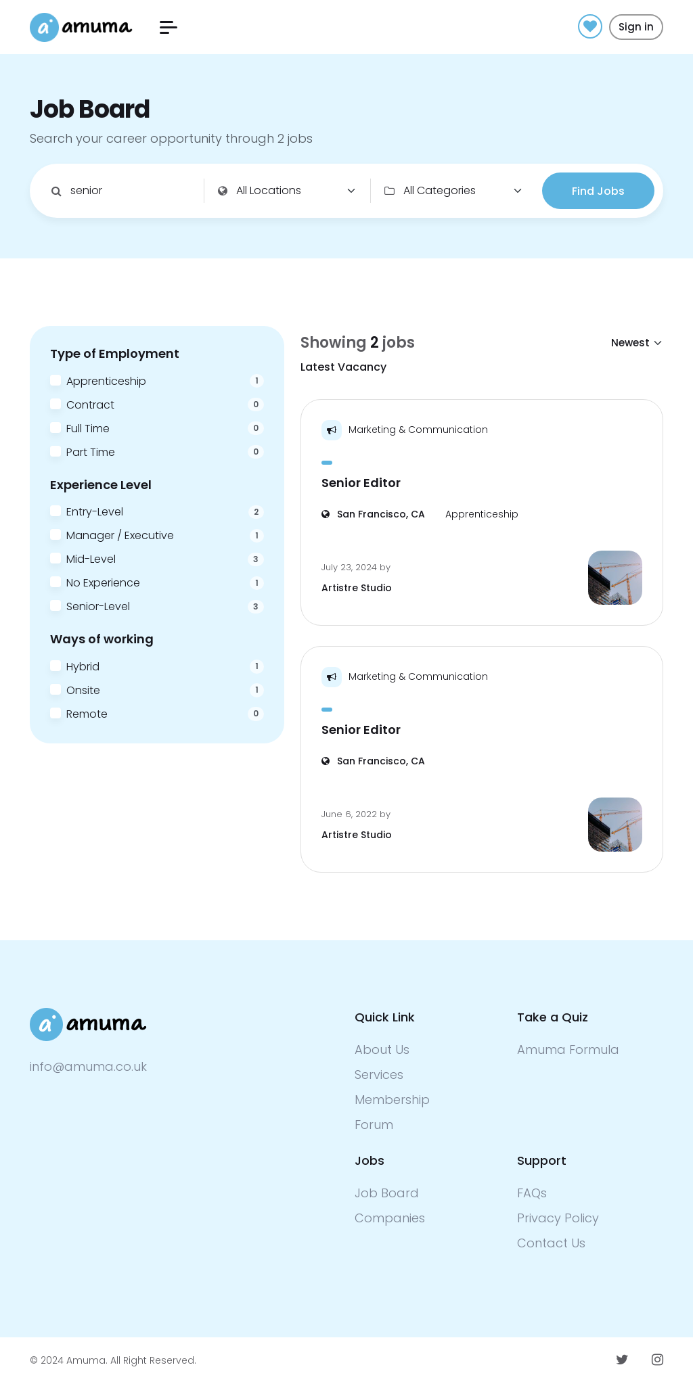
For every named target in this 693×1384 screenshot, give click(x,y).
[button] (168, 27)
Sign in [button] (636, 27)
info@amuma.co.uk (88, 1066)
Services (379, 1074)
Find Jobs (598, 191)
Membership (392, 1099)
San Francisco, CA (373, 514)
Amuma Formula (568, 1049)
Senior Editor (361, 482)
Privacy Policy (558, 1217)
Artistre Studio (356, 588)
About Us (382, 1049)
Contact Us (551, 1243)
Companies (390, 1217)
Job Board (387, 1192)
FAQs (532, 1192)
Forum (374, 1124)
